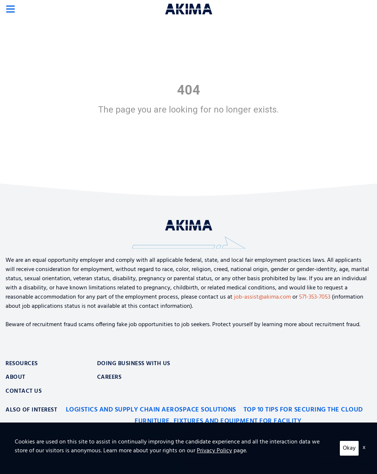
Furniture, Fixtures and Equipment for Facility (218, 421)
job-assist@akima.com (262, 297)
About (15, 377)
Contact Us (24, 391)
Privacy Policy (21, 463)
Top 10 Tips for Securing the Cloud (303, 409)
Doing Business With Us (133, 363)
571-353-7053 (314, 297)
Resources (22, 363)
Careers (109, 377)
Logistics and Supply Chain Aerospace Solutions (151, 409)
